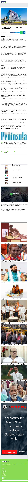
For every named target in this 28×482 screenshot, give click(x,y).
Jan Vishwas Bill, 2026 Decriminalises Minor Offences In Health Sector (14, 300)
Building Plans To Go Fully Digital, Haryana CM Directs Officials (12, 284)
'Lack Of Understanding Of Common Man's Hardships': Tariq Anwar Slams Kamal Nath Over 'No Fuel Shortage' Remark (13, 365)
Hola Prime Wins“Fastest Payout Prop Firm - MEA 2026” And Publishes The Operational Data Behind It (13, 210)
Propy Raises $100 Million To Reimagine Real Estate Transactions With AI (9, 209)
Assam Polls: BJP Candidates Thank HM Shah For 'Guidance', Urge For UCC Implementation (13, 262)
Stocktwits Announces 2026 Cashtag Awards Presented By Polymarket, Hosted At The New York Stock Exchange (14, 205)
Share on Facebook (12, 33)
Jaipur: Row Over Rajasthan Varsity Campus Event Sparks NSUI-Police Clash (13, 345)
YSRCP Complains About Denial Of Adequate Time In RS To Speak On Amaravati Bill (13, 324)
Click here (7, 466)
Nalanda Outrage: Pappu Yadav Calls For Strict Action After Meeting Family (13, 402)
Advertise (3, 474)
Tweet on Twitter (17, 33)
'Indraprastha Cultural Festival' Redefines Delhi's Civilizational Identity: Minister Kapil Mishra (13, 245)
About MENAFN (4, 475)
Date (2, 33)
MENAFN (3, 37)
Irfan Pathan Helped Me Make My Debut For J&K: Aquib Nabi (13, 381)
